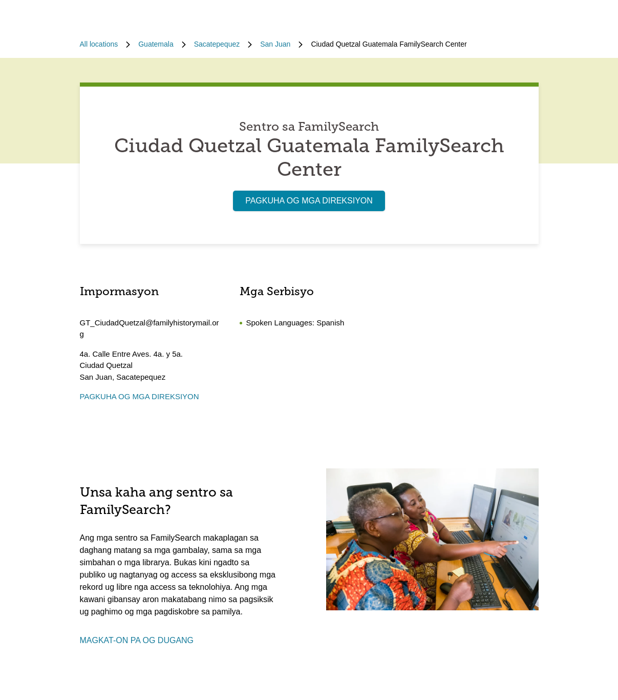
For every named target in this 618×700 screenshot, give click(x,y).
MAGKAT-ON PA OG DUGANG (137, 640)
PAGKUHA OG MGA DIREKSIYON (309, 200)
